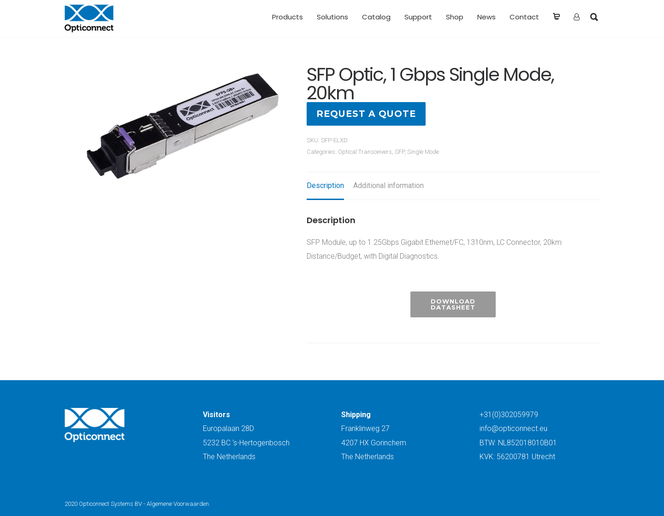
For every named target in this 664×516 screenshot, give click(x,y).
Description (325, 185)
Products (287, 17)
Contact (524, 17)
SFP (399, 151)
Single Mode (423, 151)
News (486, 17)
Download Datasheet (453, 304)
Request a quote (366, 113)
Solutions (332, 17)
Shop (454, 17)
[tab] (325, 186)
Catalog (376, 17)
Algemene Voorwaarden (178, 503)
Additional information (388, 185)
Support (418, 17)
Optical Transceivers (365, 151)
